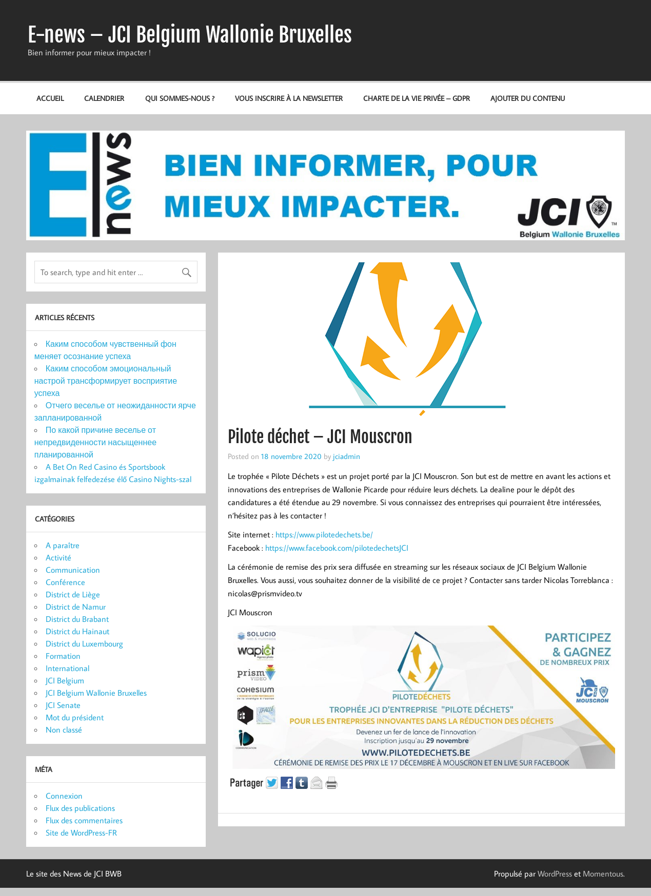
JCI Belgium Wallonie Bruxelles (96, 692)
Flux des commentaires (84, 820)
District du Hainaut (77, 631)
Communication (73, 570)
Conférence (65, 582)
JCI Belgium (65, 680)
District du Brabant (77, 619)
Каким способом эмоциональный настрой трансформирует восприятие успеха (105, 380)
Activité (58, 557)
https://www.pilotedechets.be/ (324, 534)
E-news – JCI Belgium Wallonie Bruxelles (190, 35)
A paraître (63, 545)
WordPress (555, 873)
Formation (63, 656)
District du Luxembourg (84, 643)
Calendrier (104, 98)
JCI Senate (63, 705)
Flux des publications (80, 808)
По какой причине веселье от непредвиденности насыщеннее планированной (95, 442)
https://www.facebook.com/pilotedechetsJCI (336, 548)
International (67, 668)
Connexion (64, 795)
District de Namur (76, 606)
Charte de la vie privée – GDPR (416, 98)
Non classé (64, 729)
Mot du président (75, 717)
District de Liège (73, 594)
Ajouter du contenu (527, 98)
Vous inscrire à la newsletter (289, 98)
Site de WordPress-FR (81, 832)
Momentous (603, 873)
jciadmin (346, 456)
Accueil (50, 98)
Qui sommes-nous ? (179, 98)
